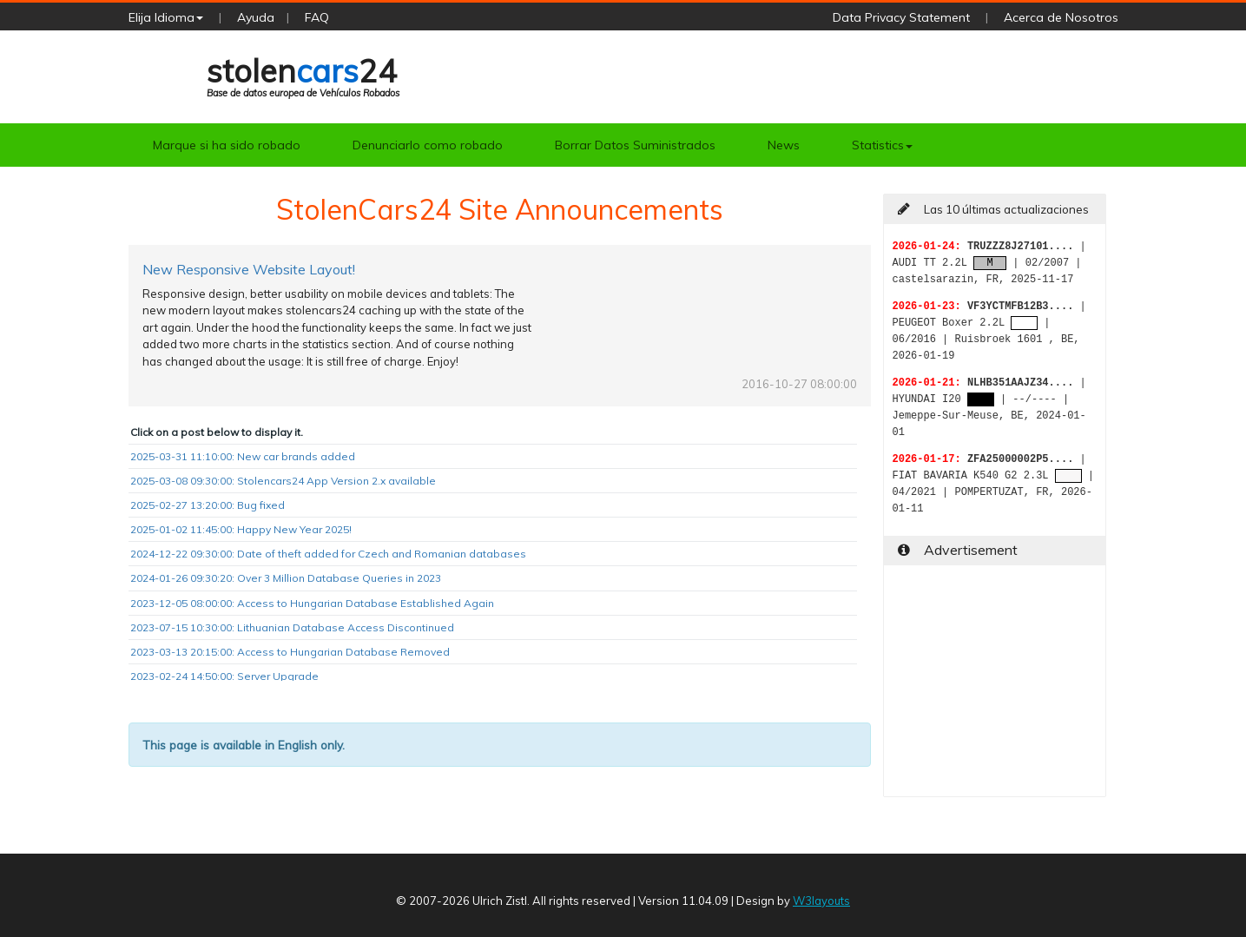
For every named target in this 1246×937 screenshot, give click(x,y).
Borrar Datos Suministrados (635, 145)
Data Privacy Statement (901, 17)
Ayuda (255, 17)
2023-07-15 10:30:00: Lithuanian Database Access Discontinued (292, 627)
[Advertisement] (994, 687)
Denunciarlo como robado (428, 145)
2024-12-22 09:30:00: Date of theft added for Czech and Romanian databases (328, 553)
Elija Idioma (166, 17)
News (784, 145)
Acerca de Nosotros (1061, 17)
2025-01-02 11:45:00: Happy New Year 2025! (241, 529)
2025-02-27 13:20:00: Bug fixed (207, 504)
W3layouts (821, 900)
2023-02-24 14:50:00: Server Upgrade (224, 676)
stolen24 (303, 75)
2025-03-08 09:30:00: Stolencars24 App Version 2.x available (283, 480)
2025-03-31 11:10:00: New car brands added (242, 456)
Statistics (882, 145)
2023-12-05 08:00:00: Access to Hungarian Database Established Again (312, 603)
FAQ (317, 17)
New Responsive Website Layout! (248, 269)
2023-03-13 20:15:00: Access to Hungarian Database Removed (290, 651)
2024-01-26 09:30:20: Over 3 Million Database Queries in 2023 (285, 577)
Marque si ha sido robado (226, 145)
